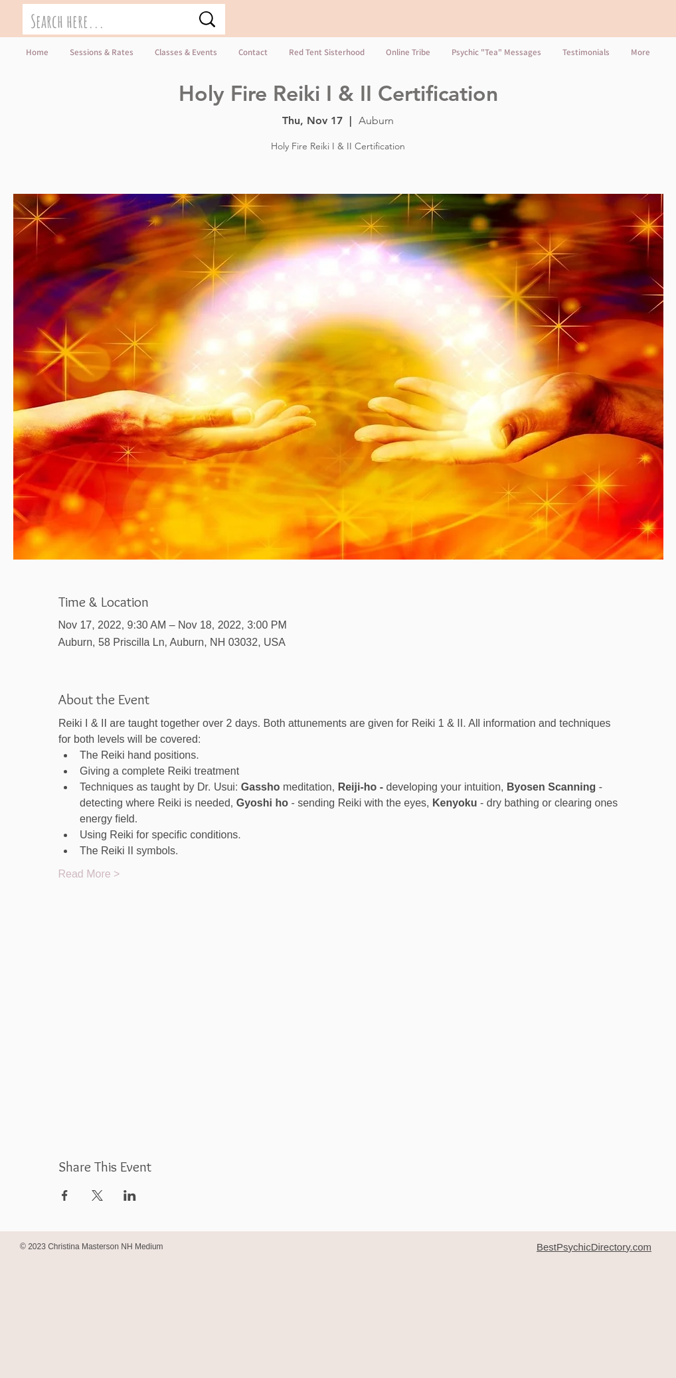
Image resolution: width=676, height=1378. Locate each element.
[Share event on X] (97, 1195)
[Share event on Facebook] (64, 1195)
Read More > (89, 874)
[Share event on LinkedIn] (130, 1195)
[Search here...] (101, 22)
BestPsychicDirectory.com (594, 1247)
